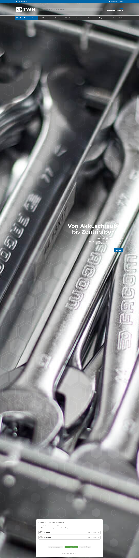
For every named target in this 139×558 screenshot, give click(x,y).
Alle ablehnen (85, 547)
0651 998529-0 (23, 1)
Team (78, 18)
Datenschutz (118, 18)
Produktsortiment (26, 18)
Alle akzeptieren (71, 547)
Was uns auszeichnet (62, 18)
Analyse (47, 532)
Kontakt (91, 18)
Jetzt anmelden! (115, 10)
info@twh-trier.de (117, 1)
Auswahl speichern (55, 547)
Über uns (45, 18)
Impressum (103, 18)
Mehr (118, 250)
